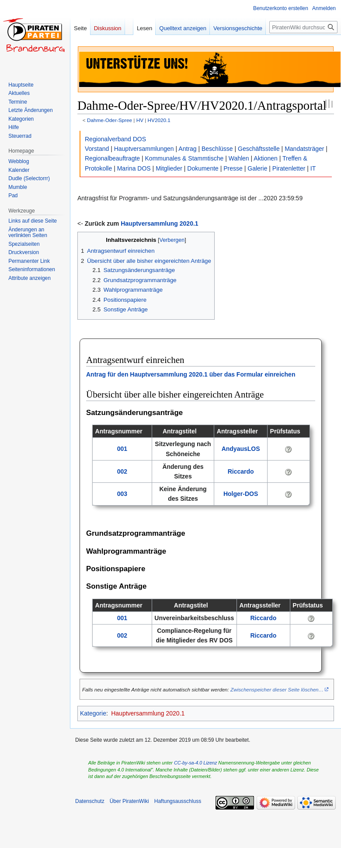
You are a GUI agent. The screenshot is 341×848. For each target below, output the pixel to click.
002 (122, 471)
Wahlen (239, 158)
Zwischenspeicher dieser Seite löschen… (277, 689)
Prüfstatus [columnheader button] (285, 431)
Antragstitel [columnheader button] (180, 431)
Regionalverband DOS (115, 139)
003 (122, 493)
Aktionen (265, 158)
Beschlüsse (217, 148)
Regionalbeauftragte (112, 158)
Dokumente (203, 168)
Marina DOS (134, 168)
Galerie (257, 168)
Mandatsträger (304, 148)
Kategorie (93, 713)
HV (139, 120)
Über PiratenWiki (129, 801)
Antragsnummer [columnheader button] (119, 431)
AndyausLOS (241, 448)
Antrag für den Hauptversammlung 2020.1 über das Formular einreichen (190, 374)
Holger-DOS (240, 493)
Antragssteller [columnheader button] (237, 431)
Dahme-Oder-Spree (109, 120)
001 (122, 448)
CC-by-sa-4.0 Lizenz (195, 762)
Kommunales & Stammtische (184, 158)
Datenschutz (89, 801)
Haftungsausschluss (177, 801)
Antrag (187, 148)
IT (313, 168)
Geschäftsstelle (259, 148)
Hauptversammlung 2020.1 (159, 223)
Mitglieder (169, 168)
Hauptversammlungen (144, 148)
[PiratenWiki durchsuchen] (303, 27)
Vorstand (97, 148)
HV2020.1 (159, 120)
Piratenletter (288, 168)
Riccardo (241, 471)
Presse (233, 168)
